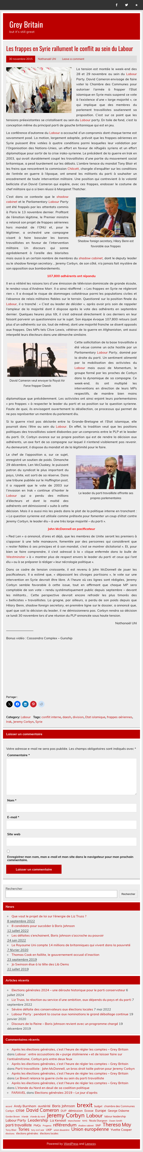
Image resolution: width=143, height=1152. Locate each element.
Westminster (15, 557)
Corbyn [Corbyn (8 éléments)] (10, 1111)
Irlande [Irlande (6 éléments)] (25, 1117)
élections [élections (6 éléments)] (10, 1134)
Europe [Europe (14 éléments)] (100, 1110)
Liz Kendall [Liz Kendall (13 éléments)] (58, 1120)
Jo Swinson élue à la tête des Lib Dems (40, 964)
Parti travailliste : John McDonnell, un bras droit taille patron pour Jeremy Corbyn (75, 1069)
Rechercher (14, 889)
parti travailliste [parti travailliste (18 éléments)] (19, 1125)
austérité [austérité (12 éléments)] (44, 1106)
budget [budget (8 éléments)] (98, 1106)
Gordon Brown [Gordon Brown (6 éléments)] (13, 1117)
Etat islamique (95, 717)
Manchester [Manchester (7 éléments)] (74, 1121)
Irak (9, 722)
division (78, 717)
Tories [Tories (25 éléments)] (23, 1129)
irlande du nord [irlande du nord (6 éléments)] (37, 1117)
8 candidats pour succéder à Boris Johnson (43, 926)
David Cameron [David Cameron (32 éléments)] (42, 1110)
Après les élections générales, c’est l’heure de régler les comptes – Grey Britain (70, 1049)
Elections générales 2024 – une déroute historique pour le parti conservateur (68, 990)
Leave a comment (73, 58)
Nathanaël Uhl (47, 58)
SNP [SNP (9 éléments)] (98, 1125)
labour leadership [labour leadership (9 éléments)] (115, 1116)
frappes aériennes (119, 717)
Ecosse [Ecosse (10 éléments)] (88, 1110)
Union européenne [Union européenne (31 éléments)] (90, 1129)
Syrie (38, 722)
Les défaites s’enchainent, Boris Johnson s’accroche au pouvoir (58, 935)
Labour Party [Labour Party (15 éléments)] (16, 1120)
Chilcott (73, 169)
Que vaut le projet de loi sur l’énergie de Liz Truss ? (49, 916)
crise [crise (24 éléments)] (20, 1110)
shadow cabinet (91, 258)
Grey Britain (26, 24)
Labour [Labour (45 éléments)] (94, 1115)
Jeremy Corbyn (23, 722)
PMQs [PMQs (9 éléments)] (37, 1125)
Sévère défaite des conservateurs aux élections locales (52, 1009)
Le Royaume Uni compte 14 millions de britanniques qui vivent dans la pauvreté (71, 945)
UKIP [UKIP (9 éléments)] (49, 1130)
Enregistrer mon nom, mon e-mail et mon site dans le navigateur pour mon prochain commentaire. (70, 858)
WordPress (71, 1144)
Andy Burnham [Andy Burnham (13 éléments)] (25, 1106)
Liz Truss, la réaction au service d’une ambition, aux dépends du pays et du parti (71, 1000)
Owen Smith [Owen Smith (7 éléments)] (115, 1121)
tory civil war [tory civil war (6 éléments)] (37, 1130)
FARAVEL (19, 1093)
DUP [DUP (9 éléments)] (64, 1111)
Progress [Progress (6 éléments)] (47, 1126)
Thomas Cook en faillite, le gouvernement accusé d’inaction (55, 955)
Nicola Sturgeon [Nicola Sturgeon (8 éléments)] (98, 1120)
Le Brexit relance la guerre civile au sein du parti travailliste (59, 1078)
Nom (11, 800)
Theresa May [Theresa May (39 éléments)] (117, 1124)
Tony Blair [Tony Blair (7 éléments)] (11, 1130)
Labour (131, 74)
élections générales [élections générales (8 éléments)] (27, 1133)
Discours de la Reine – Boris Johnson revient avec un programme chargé (65, 1024)
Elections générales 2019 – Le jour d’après (66, 1093)
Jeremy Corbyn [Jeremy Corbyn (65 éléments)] (65, 1115)
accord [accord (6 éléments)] (9, 1106)
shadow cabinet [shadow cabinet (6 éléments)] (86, 1126)
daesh (67, 717)
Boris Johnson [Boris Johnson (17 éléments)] (63, 1106)
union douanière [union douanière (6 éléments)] (62, 1130)
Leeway (90, 1144)
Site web (13, 834)
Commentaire (18, 755)
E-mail (13, 817)
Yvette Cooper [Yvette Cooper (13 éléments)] (121, 1129)
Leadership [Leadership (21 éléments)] (38, 1120)
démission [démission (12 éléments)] (75, 1110)
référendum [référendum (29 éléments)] (64, 1125)
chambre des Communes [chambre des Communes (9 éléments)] (119, 1106)
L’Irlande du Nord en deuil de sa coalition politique (52, 1088)
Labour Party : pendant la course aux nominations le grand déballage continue (70, 1014)
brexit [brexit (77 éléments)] (84, 1105)
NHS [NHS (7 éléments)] (84, 1121)
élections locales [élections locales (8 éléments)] (49, 1133)
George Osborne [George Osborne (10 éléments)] (118, 1110)
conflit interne (51, 717)
